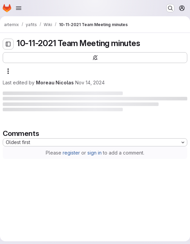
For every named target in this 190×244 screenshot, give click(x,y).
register (71, 153)
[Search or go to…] (170, 8)
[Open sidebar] (8, 44)
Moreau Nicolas (55, 82)
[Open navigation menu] (18, 8)
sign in (94, 153)
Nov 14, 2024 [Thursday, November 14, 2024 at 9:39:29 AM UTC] (90, 82)
